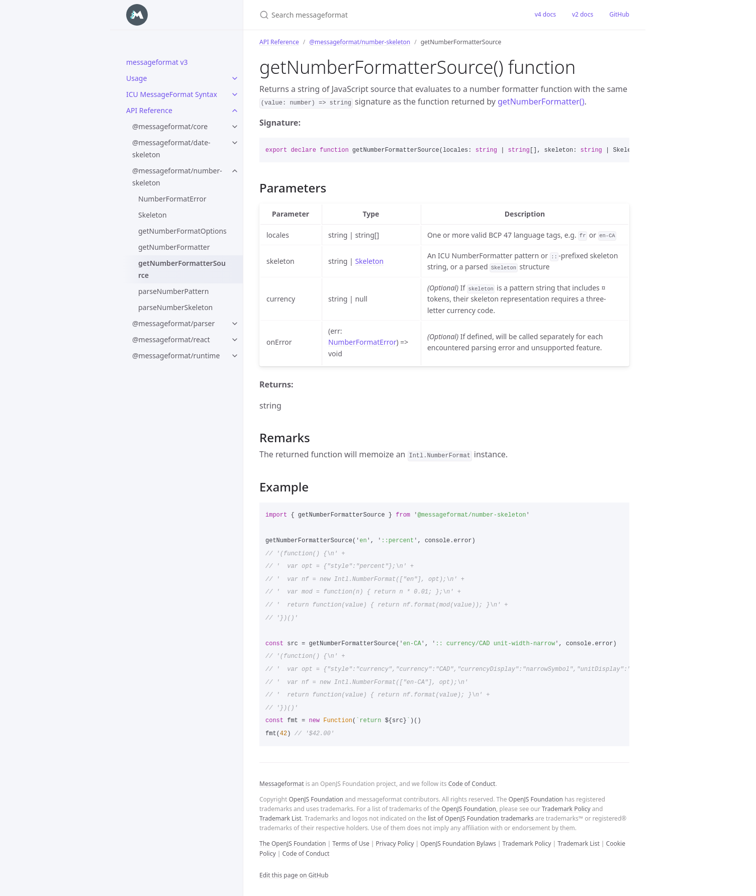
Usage (136, 78)
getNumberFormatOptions (182, 231)
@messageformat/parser (173, 323)
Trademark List (280, 818)
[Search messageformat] (378, 15)
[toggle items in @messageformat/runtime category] (235, 356)
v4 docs (545, 14)
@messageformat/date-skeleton (171, 148)
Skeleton (152, 215)
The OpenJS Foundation (292, 843)
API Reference (149, 110)
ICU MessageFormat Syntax (171, 94)
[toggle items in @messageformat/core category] (235, 127)
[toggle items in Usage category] (235, 78)
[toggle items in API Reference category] (235, 111)
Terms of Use (350, 843)
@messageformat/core (170, 126)
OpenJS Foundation (316, 799)
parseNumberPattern (173, 291)
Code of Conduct (472, 783)
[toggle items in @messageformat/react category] (235, 340)
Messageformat (281, 783)
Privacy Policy (395, 843)
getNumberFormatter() (541, 101)
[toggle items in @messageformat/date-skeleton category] (235, 143)
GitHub (619, 14)
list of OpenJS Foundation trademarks (480, 818)
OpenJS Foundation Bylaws (458, 843)
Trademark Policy (566, 809)
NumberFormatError (172, 199)
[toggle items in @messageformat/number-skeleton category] (235, 171)
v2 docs (582, 14)
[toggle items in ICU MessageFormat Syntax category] (235, 94)
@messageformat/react (171, 339)
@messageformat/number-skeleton (177, 176)
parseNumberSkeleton (175, 307)
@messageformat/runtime (176, 355)
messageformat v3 (157, 62)
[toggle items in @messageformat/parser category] (235, 324)
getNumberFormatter (174, 247)
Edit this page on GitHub (293, 875)
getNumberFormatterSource (182, 269)
